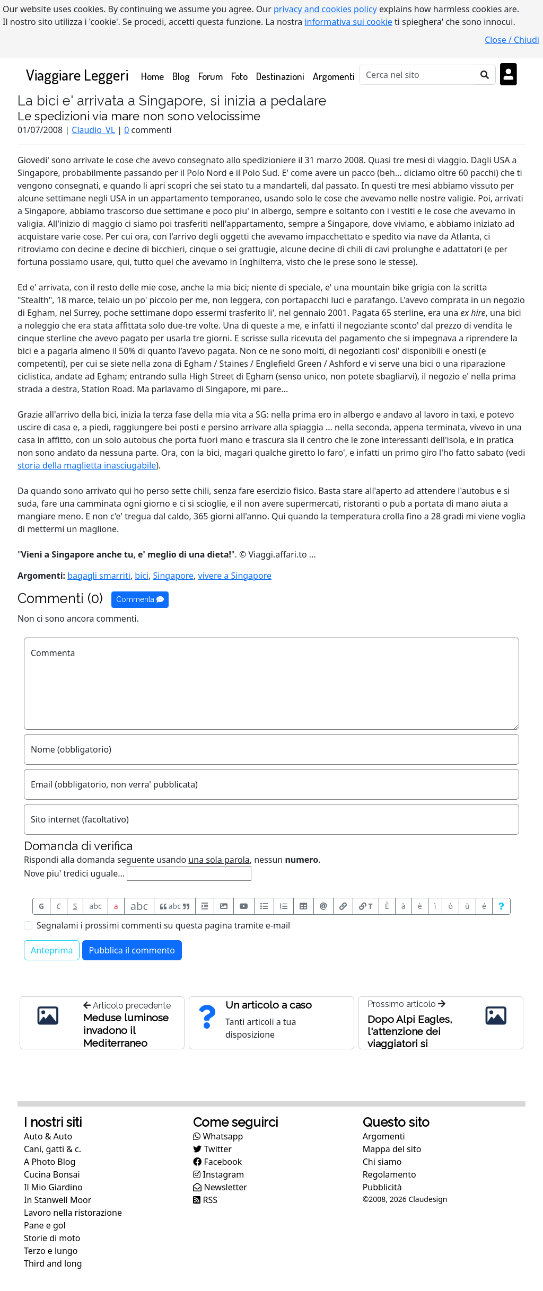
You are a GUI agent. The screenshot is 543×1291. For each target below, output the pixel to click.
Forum (210, 76)
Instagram (218, 1174)
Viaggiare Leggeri (77, 74)
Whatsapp (218, 1136)
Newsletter (220, 1187)
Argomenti (334, 76)
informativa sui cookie (348, 22)
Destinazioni (280, 76)
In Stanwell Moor (57, 1200)
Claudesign (427, 1199)
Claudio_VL (93, 130)
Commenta (140, 599)
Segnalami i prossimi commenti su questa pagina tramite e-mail (163, 925)
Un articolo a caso (268, 1005)
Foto (239, 76)
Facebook (217, 1162)
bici (141, 575)
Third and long (53, 1263)
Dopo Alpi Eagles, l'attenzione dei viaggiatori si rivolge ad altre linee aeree (409, 1043)
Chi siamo (382, 1162)
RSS (205, 1200)
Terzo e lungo (50, 1251)
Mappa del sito (392, 1149)
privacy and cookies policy (325, 9)
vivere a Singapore (234, 575)
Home (154, 75)
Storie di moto (52, 1238)
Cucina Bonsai (52, 1174)
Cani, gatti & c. (52, 1149)
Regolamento (389, 1174)
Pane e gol (45, 1225)
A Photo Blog (49, 1162)
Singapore (173, 575)
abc (96, 906)
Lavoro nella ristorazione (73, 1212)
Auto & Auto (48, 1136)
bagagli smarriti (98, 575)
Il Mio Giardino (53, 1187)
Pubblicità (382, 1187)
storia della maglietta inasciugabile (86, 465)
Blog (181, 76)
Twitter (212, 1149)
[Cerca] (417, 75)
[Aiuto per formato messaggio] (501, 906)
